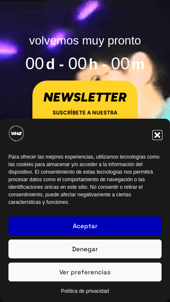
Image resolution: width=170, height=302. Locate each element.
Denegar (85, 249)
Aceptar (85, 226)
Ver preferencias (85, 272)
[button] (157, 135)
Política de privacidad (85, 291)
